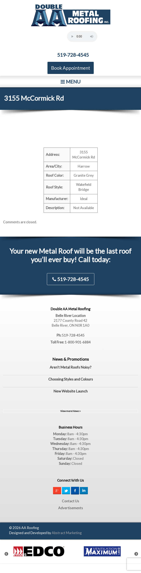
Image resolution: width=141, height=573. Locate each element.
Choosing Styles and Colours (70, 379)
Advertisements (70, 508)
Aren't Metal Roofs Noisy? (70, 367)
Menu (71, 81)
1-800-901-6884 (78, 342)
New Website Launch (70, 391)
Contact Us (70, 501)
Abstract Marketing (67, 533)
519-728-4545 (73, 55)
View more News (70, 411)
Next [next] (138, 553)
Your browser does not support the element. (82, 36)
